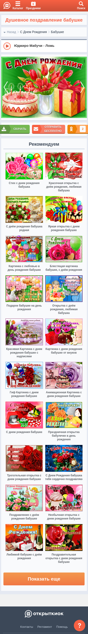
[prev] (5, 87)
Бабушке (57, 32)
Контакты (26, 626)
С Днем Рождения (33, 32)
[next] (82, 87)
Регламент (44, 626)
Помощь (62, 626)
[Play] (7, 46)
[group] (44, 46)
